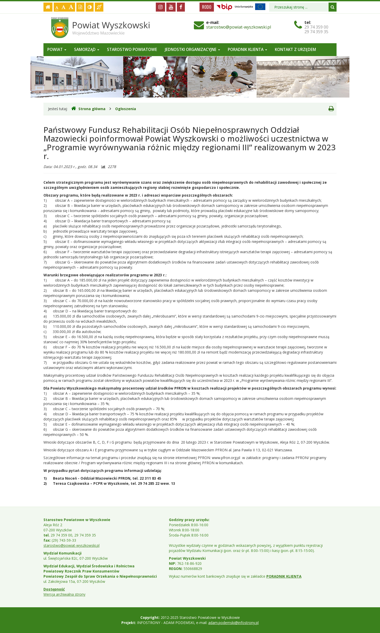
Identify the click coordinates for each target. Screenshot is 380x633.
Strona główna (88, 108)
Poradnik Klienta (247, 49)
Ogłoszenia (125, 108)
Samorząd (86, 49)
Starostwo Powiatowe (132, 49)
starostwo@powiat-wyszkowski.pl (238, 27)
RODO (206, 7)
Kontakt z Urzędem (295, 49)
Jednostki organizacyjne (192, 49)
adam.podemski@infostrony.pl (233, 622)
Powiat (56, 49)
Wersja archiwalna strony (64, 594)
